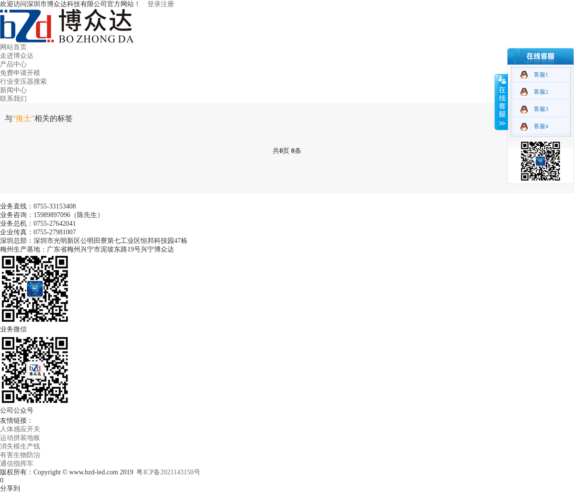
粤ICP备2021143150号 (168, 472)
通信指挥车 (16, 463)
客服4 (541, 126)
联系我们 (13, 98)
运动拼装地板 (20, 437)
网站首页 (13, 47)
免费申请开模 (20, 73)
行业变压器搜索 (23, 81)
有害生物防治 (20, 455)
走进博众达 (16, 55)
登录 (154, 4)
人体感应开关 (20, 429)
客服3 (541, 109)
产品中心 (13, 64)
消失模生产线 (20, 446)
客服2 (541, 91)
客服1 (541, 74)
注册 (167, 4)
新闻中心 (13, 90)
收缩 (501, 102)
